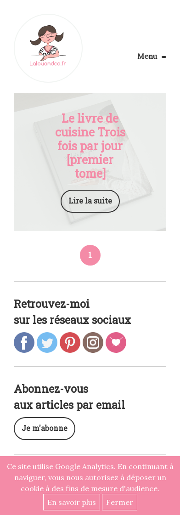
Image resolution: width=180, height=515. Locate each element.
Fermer (119, 502)
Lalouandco (48, 48)
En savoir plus (71, 502)
